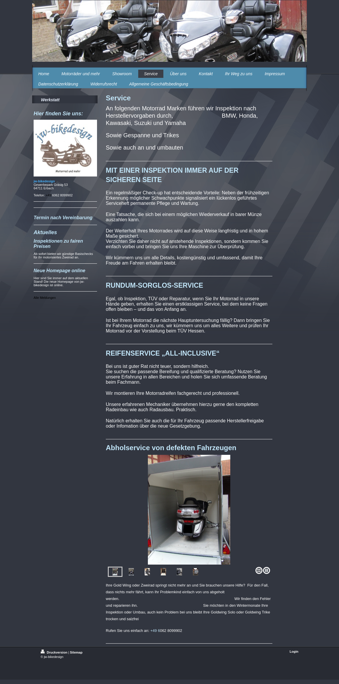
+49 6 (155, 630)
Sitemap (76, 652)
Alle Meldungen (45, 297)
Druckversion (54, 652)
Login (294, 651)
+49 (49, 195)
